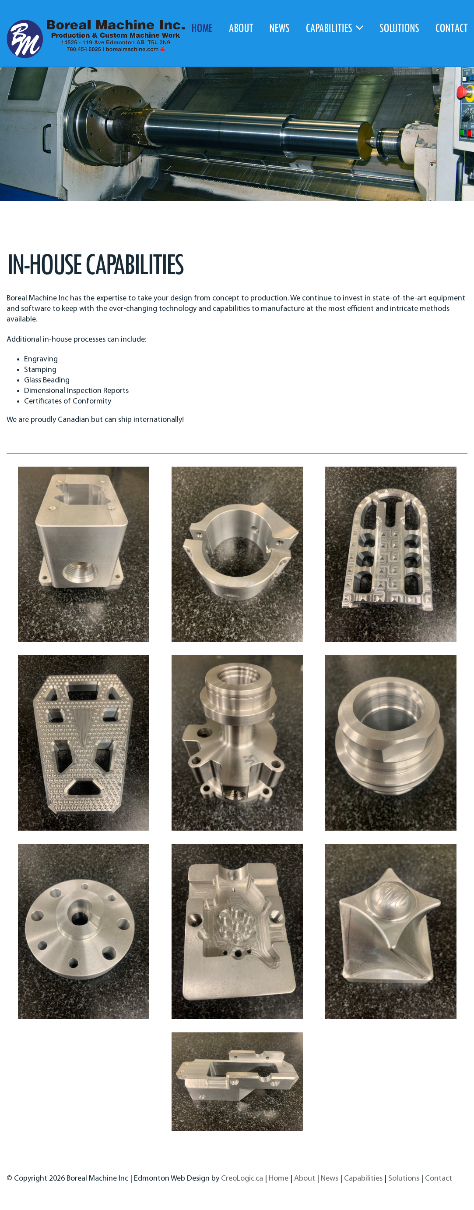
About (304, 1178)
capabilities (334, 27)
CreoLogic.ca (242, 1178)
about (240, 27)
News (329, 1178)
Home (278, 1178)
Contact (438, 1178)
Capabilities (363, 1178)
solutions (399, 27)
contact (451, 27)
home (201, 27)
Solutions (403, 1178)
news (279, 27)
